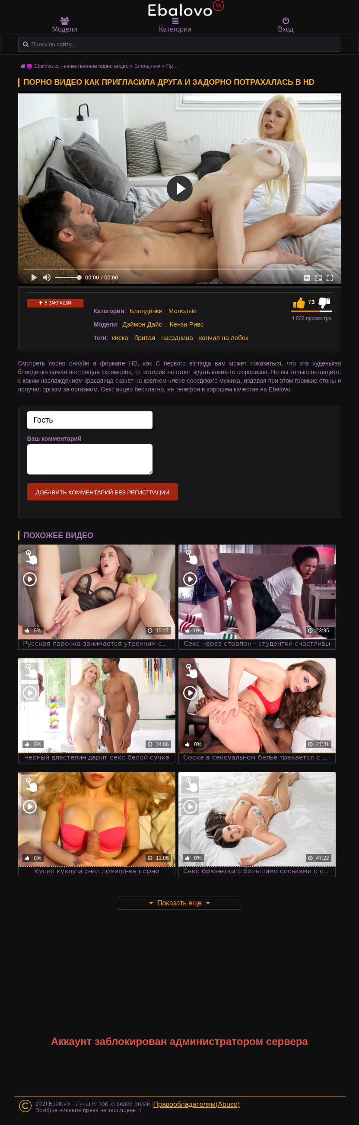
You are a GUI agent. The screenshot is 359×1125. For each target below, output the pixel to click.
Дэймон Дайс (142, 324)
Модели (65, 25)
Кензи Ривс (186, 324)
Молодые (182, 310)
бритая (144, 337)
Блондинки (146, 310)
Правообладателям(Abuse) (196, 1104)
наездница (177, 337)
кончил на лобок (223, 337)
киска (120, 337)
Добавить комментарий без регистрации (103, 492)
